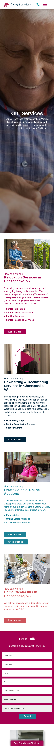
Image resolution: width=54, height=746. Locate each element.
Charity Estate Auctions (18, 522)
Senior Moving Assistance (19, 312)
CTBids (45, 507)
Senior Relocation (15, 309)
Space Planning (14, 428)
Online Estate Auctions (18, 519)
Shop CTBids (15, 542)
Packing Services (15, 316)
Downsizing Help (15, 420)
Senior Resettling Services (20, 320)
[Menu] (45, 4)
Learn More (14, 332)
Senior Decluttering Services (21, 424)
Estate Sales (12, 515)
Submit (28, 716)
